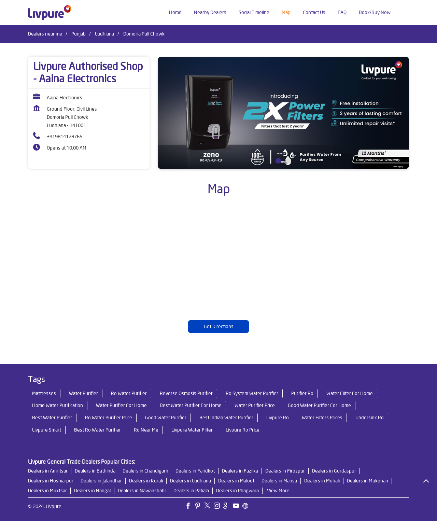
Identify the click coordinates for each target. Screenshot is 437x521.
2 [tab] (288, 161)
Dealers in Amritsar (48, 471)
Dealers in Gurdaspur (334, 471)
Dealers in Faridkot (195, 471)
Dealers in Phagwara (237, 491)
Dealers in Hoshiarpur (50, 481)
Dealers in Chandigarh (145, 471)
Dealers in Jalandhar (101, 481)
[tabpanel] (283, 113)
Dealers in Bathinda (95, 471)
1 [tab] (278, 161)
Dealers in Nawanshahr (142, 491)
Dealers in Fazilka (240, 471)
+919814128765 (64, 136)
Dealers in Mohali (322, 481)
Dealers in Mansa (279, 481)
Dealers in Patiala (191, 491)
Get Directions (219, 326)
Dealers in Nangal (92, 491)
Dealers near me (45, 34)
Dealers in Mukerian (367, 481)
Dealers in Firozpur (285, 471)
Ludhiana (104, 34)
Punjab (78, 34)
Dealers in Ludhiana (190, 481)
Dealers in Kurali (146, 481)
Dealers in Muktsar (47, 491)
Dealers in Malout (236, 481)
